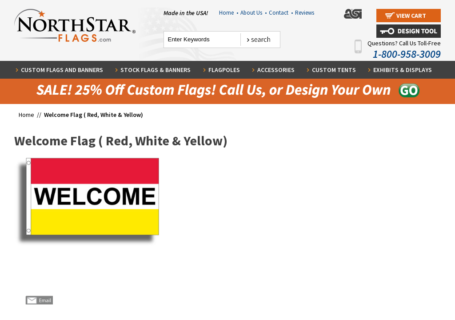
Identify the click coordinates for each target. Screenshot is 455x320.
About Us (253, 12)
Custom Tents (334, 70)
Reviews (304, 12)
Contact (281, 12)
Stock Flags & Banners (155, 70)
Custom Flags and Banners (62, 70)
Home (228, 12)
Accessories (276, 70)
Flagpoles (224, 70)
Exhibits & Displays (402, 70)
